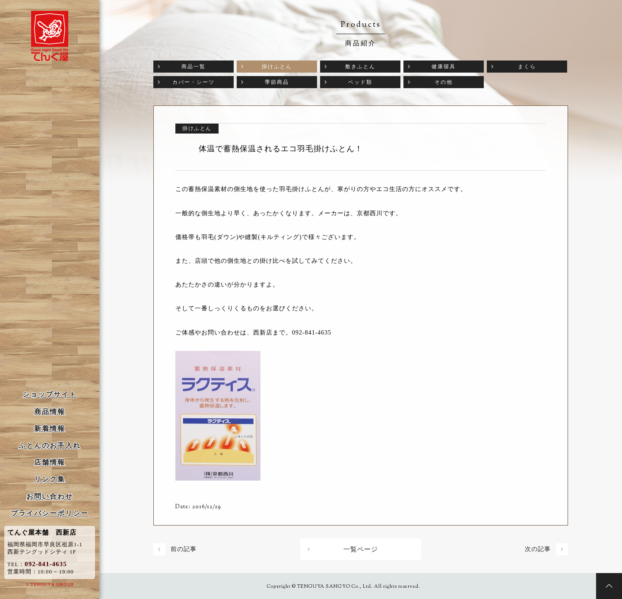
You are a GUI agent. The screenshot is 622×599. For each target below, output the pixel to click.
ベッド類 (360, 82)
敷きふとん (360, 67)
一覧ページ (360, 549)
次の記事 (538, 549)
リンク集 (49, 479)
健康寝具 (444, 67)
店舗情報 (49, 462)
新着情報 (49, 428)
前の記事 (184, 549)
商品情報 (49, 411)
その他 (444, 82)
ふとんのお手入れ (50, 445)
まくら (527, 67)
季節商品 (277, 82)
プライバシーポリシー (50, 513)
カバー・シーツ (193, 82)
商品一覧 (193, 67)
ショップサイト (49, 394)
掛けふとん (277, 67)
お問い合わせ (49, 496)
